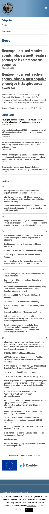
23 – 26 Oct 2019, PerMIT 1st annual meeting (21, 372)
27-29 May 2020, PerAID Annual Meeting (19, 353)
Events (4, 25)
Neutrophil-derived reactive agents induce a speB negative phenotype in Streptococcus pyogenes (22, 121)
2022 (3, 216)
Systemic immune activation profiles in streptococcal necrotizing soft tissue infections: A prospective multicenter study (23, 144)
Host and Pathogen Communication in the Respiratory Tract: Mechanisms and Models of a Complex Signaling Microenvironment (25, 288)
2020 (3, 269)
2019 (3, 338)
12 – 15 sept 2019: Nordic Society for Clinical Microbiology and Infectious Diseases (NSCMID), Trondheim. (23, 420)
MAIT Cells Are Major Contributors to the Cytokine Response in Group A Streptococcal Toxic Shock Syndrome (23, 359)
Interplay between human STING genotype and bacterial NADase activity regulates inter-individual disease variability (24, 132)
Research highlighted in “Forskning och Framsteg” (24, 312)
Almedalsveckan (10, 439)
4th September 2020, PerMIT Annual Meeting (21, 301)
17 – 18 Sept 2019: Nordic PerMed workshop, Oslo (23, 376)
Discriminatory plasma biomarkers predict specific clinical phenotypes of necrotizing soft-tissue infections (24, 168)
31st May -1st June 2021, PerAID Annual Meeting (23, 250)
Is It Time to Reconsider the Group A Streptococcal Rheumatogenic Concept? (24, 434)
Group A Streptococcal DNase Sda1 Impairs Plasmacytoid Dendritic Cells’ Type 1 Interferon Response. (20, 394)
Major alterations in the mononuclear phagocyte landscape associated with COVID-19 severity (23, 262)
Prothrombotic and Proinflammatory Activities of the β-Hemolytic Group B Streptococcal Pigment (25, 367)
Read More (31, 505)
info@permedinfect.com (20, 492)
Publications (6, 31)
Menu (46, 8)
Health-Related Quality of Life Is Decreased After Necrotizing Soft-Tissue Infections (23, 412)
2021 (3, 231)
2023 (3, 186)
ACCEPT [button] (29, 510)
